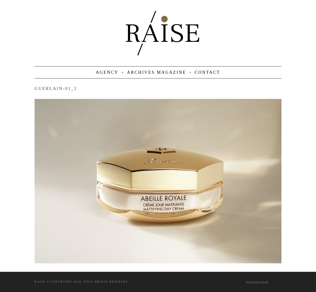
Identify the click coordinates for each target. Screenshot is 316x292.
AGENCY (107, 72)
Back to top (257, 282)
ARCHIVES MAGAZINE (156, 72)
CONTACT (207, 72)
